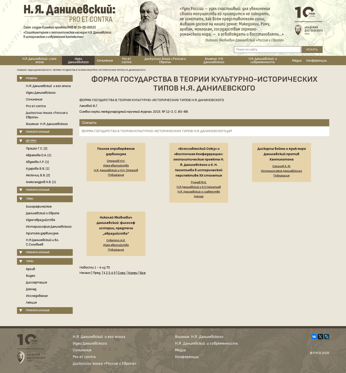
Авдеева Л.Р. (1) (37, 162)
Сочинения (105, 60)
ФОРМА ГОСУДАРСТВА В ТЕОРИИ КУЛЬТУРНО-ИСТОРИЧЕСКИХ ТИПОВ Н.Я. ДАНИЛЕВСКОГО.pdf (157, 131)
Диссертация (36, 282)
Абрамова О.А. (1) (38, 155)
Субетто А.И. (115, 240)
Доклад (31, 289)
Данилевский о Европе (42, 213)
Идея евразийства (40, 220)
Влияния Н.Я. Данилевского (214, 60)
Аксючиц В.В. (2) (38, 175)
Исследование (37, 296)
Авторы (31, 140)
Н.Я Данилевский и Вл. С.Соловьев (42, 242)
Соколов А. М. (281, 166)
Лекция (31, 302)
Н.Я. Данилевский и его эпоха (39, 60)
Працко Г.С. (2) (36, 148)
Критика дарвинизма (42, 233)
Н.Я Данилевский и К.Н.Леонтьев (199, 187)
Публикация (116, 175)
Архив (30, 269)
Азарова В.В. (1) (37, 169)
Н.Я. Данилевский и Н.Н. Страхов (116, 170)
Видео (30, 276)
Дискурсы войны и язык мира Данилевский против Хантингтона (281, 154)
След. (122, 273)
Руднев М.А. (199, 182)
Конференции (316, 60)
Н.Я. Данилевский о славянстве (199, 192)
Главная (21, 70)
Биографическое (39, 206)
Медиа (297, 60)
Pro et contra (126, 60)
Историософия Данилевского (49, 227)
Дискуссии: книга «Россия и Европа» (165, 60)
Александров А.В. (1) (41, 182)
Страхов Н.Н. (116, 161)
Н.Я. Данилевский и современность (263, 60)
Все (143, 273)
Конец (133, 273)
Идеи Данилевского (78, 60)
